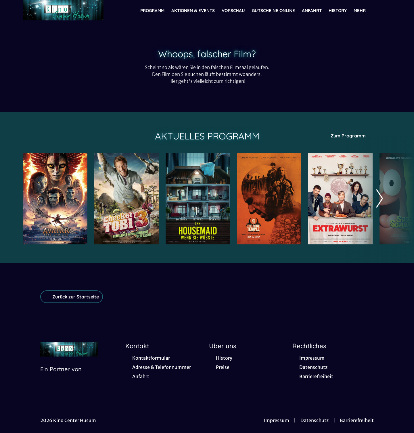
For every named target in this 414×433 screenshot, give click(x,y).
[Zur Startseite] (63, 10)
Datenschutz (314, 420)
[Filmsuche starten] (385, 10)
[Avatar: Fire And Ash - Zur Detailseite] (55, 198)
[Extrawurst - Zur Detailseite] (340, 198)
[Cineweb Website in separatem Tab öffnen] (61, 376)
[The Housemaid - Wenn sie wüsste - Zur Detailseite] (198, 198)
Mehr (363, 11)
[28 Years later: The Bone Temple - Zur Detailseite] (269, 198)
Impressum (276, 420)
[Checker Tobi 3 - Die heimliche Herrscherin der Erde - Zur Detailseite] (126, 198)
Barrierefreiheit (357, 420)
